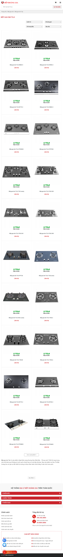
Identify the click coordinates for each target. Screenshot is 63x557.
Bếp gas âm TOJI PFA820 (46, 444)
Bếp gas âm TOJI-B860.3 (46, 107)
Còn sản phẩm (31, 454)
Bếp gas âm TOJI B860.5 (16, 65)
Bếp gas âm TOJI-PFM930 (16, 149)
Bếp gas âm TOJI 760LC (46, 317)
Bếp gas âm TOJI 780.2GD (47, 191)
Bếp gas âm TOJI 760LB (16, 360)
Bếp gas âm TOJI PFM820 (16, 444)
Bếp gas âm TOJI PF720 (16, 275)
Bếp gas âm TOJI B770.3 (16, 107)
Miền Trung (31, 498)
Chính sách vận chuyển (7, 529)
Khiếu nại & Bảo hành (6, 515)
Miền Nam (31, 503)
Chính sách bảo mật (6, 526)
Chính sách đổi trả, (6, 521)
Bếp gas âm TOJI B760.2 (46, 402)
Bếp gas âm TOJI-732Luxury (46, 275)
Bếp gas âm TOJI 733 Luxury (16, 191)
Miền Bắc (31, 493)
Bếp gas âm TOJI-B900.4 (46, 65)
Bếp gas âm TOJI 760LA (46, 360)
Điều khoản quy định (6, 524)
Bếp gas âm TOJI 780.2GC (16, 233)
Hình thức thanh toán (7, 518)
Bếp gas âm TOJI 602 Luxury (16, 317)
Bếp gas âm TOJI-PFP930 (46, 149)
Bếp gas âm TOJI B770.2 (16, 402)
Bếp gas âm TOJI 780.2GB (47, 233)
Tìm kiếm (57, 7)
